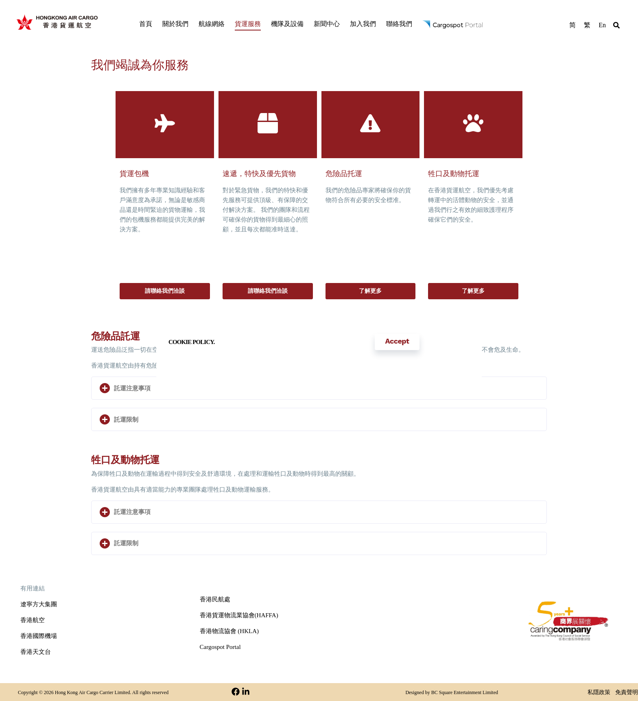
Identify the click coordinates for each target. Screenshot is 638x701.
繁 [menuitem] (587, 24)
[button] (616, 26)
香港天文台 (35, 652)
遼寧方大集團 (38, 604)
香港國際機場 (38, 636)
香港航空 (32, 620)
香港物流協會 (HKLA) (229, 631)
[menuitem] (572, 24)
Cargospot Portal (220, 647)
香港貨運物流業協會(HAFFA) (239, 615)
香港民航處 (215, 599)
